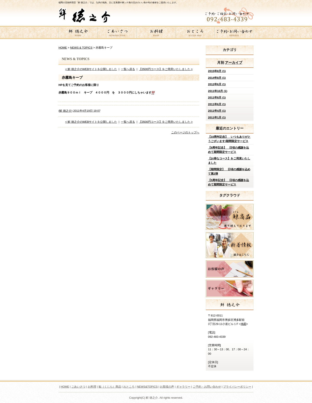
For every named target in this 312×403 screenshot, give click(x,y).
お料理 (156, 33)
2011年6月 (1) (217, 104)
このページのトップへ (185, 132)
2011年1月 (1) (217, 117)
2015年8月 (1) (217, 71)
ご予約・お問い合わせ (234, 33)
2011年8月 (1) (217, 97)
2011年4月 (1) (217, 110)
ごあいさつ (117, 33)
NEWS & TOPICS (81, 47)
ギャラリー (183, 386)
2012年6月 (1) (217, 84)
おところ (195, 33)
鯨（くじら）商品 (110, 386)
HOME (62, 47)
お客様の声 (167, 386)
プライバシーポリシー (237, 386)
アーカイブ (233, 62)
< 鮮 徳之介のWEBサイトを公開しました (91, 69)
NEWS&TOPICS (147, 386)
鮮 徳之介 (78, 33)
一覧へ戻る (128, 69)
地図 (243, 324)
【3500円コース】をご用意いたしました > (166, 69)
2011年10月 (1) (217, 91)
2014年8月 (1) (217, 77)
